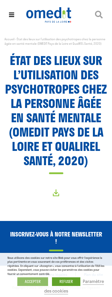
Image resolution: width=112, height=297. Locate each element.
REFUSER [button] (66, 281)
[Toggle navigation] (11, 15)
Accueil (9, 39)
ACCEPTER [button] (33, 281)
